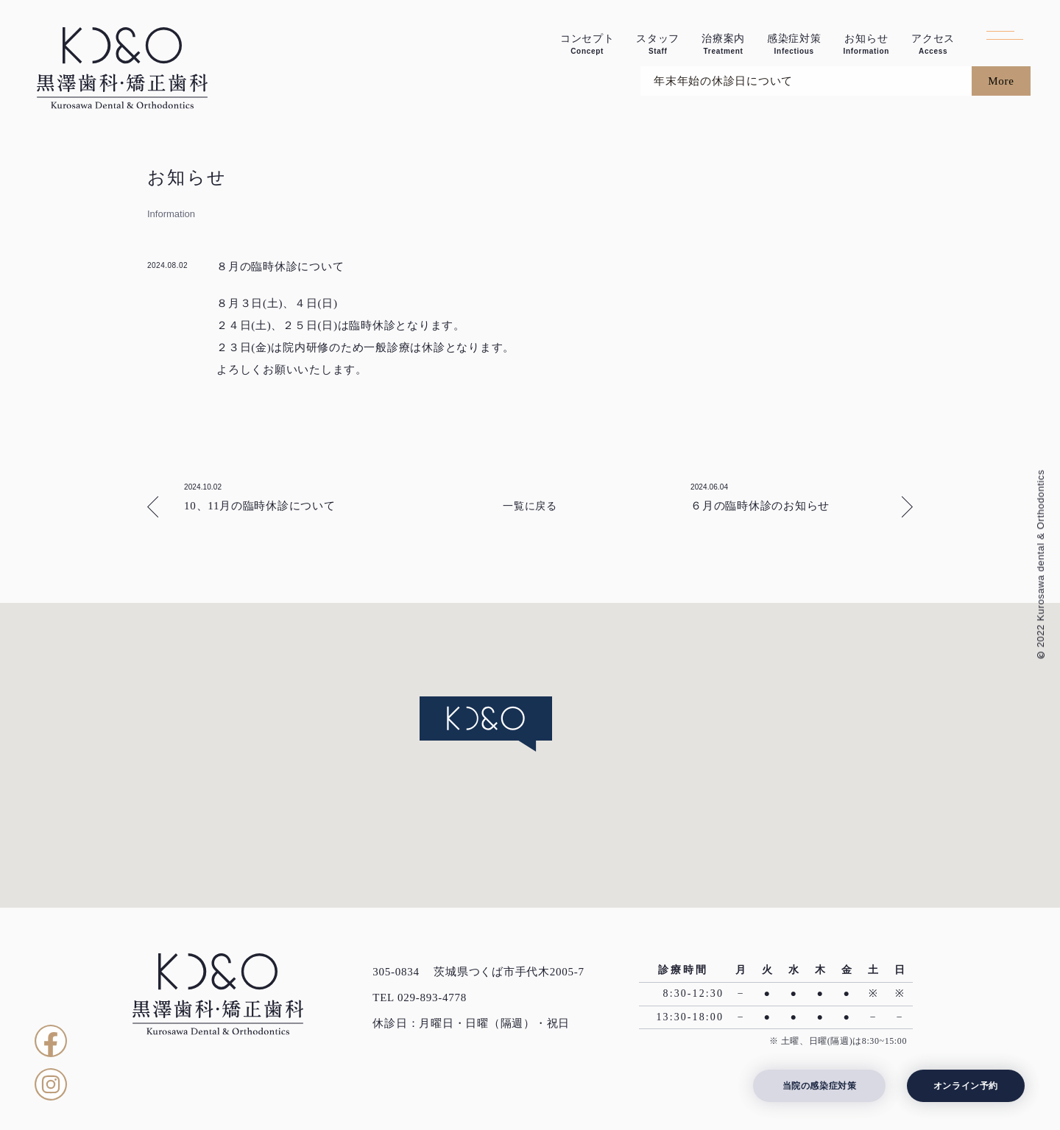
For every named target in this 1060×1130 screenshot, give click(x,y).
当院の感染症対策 (819, 1086)
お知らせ (866, 44)
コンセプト (587, 44)
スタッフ (657, 44)
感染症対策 (794, 44)
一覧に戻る (530, 506)
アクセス (933, 44)
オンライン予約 (965, 1086)
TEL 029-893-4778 (419, 997)
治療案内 (723, 44)
